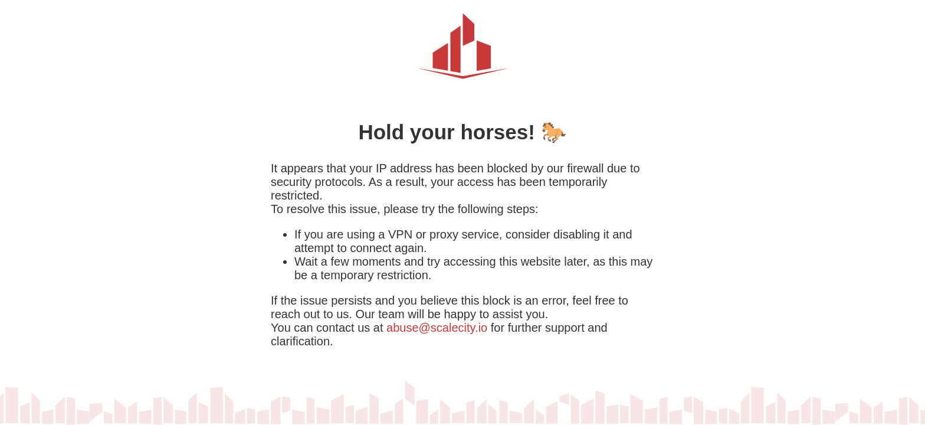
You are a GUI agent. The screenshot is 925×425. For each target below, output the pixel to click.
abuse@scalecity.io (436, 327)
